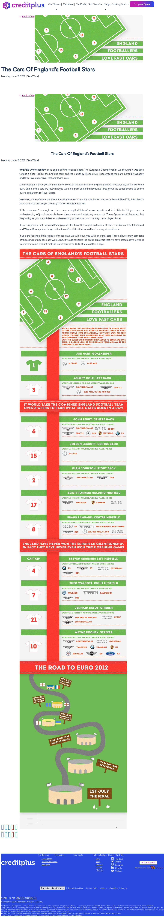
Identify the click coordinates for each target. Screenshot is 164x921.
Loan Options (47, 859)
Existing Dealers (120, 4)
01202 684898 (26, 898)
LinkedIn (116, 868)
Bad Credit (46, 864)
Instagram (117, 865)
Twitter (116, 862)
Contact (99, 867)
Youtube (116, 871)
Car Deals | (82, 4)
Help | (107, 4)
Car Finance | (55, 4)
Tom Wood (33, 76)
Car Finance (43, 855)
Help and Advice (100, 855)
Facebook (117, 859)
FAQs (98, 862)
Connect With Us (115, 855)
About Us (99, 870)
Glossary (99, 864)
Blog (97, 859)
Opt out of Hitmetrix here (52, 888)
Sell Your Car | (96, 4)
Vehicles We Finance (49, 862)
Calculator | (69, 4)
